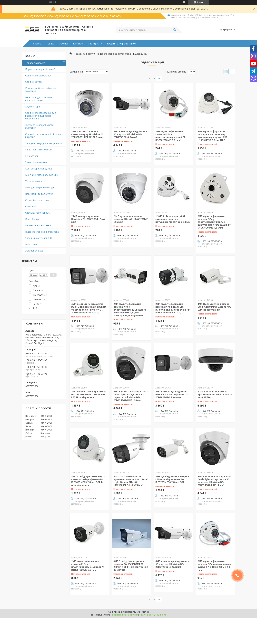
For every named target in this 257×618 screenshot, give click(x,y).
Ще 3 (34, 308)
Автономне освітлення (38, 225)
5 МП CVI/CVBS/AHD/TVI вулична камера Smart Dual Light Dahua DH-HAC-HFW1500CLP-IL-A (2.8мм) (130, 481)
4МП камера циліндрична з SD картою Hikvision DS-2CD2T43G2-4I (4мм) (130, 134)
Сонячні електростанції (38, 75)
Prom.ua (145, 611)
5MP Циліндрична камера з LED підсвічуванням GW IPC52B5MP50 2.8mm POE (172, 479)
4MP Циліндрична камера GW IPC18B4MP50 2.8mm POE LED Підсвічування (214, 306)
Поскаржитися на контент (125, 614)
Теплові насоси (33, 181)
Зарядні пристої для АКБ (38, 238)
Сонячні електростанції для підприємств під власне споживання (40, 115)
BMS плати (31, 244)
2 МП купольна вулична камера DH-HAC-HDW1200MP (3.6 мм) (130, 219)
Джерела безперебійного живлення (39, 126)
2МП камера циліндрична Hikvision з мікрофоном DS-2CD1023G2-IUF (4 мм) (172, 394)
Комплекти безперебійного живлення (40, 90)
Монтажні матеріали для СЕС (41, 174)
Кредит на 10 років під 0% (121, 43)
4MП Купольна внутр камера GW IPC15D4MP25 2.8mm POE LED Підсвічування (89, 394)
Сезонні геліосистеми (37, 200)
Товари (50, 43)
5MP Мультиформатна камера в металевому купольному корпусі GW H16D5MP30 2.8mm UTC (212, 136)
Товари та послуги (35, 62)
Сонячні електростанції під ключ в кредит (43, 136)
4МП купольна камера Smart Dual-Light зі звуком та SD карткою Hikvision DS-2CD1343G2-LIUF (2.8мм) (131, 396)
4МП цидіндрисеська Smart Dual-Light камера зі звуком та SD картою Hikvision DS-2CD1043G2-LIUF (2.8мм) (88, 308)
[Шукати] (174, 30)
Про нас (63, 43)
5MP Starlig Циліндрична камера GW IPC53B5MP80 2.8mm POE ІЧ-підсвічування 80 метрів (130, 565)
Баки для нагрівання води (39, 187)
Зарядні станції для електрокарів (43, 143)
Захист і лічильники (36, 162)
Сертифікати (95, 43)
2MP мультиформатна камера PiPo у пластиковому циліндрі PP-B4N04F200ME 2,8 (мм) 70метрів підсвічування (130, 309)
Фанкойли (30, 206)
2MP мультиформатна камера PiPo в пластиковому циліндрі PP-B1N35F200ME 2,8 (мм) (88, 565)
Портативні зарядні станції (40, 69)
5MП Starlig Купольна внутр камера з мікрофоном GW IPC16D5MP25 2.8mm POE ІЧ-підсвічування (88, 481)
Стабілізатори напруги (37, 212)
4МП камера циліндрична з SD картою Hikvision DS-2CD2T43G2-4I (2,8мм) (172, 564)
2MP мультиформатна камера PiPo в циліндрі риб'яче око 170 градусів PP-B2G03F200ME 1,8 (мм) (173, 308)
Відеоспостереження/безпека (42, 231)
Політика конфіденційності (153, 614)
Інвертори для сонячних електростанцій (38, 99)
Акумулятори (32, 106)
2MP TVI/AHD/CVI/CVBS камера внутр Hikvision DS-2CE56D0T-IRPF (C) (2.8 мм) (87, 134)
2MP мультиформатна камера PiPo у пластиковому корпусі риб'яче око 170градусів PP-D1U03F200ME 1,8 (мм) (215, 222)
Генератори (32, 155)
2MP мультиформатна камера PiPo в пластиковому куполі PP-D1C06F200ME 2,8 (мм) (171, 136)
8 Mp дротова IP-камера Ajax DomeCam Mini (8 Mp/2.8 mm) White (215, 394)
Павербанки (32, 219)
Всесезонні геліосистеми (39, 193)
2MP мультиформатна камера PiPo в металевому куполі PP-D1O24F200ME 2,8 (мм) (214, 565)
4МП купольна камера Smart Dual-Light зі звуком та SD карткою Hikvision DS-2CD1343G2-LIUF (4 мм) (215, 481)
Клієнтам (78, 43)
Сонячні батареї (34, 81)
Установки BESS (34, 250)
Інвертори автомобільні (38, 149)
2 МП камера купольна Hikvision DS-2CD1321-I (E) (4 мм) (88, 219)
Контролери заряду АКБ (38, 168)
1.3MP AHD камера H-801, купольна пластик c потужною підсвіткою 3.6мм (172, 219)
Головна (36, 43)
